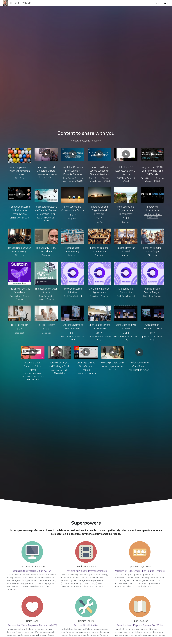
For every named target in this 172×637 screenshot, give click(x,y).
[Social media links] (165, 3)
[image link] (19, 155)
